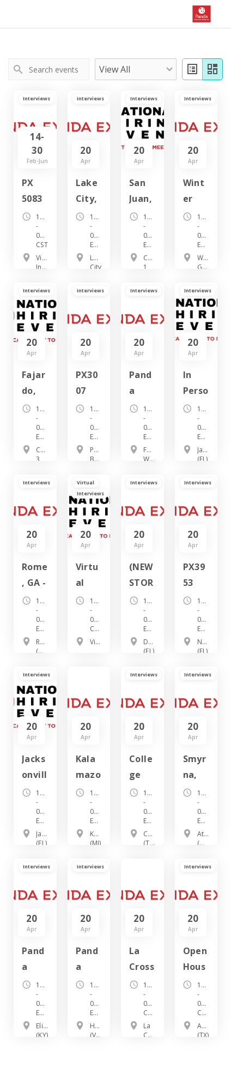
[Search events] (58, 69)
